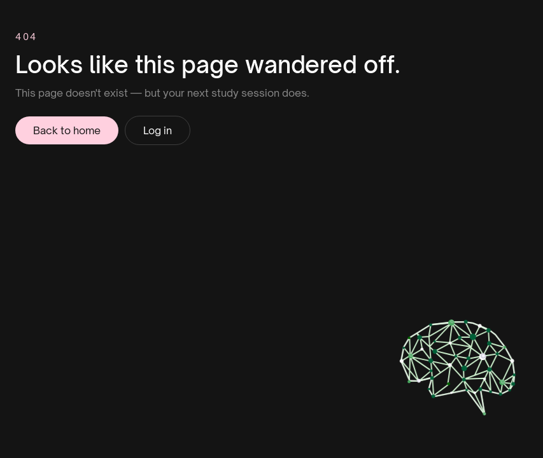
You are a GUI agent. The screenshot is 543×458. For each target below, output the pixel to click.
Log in (157, 130)
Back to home (67, 130)
